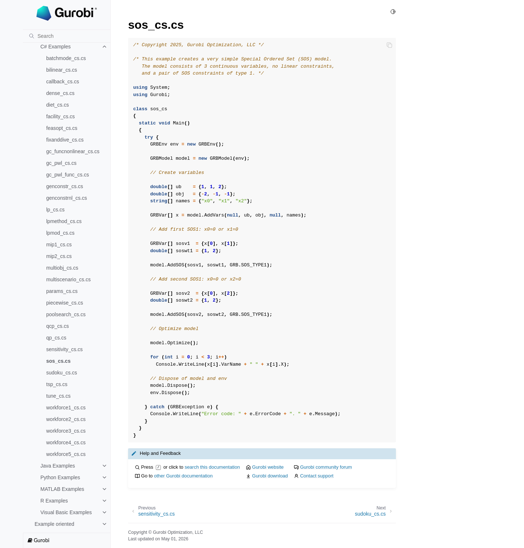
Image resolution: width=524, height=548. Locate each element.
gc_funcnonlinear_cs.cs (72, 151)
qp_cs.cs (56, 338)
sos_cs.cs (58, 361)
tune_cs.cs (58, 396)
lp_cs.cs (55, 210)
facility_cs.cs (60, 116)
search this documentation (212, 467)
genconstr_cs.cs (64, 186)
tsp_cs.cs (56, 384)
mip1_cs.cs (59, 244)
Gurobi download (270, 475)
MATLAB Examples (62, 489)
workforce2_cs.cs (66, 419)
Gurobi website (268, 467)
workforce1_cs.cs (66, 407)
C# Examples (55, 46)
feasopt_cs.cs (62, 128)
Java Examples (57, 466)
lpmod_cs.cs (60, 233)
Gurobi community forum (326, 467)
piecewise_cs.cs (64, 303)
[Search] (66, 36)
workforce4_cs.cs (66, 442)
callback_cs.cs (62, 81)
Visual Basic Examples (66, 512)
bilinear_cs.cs (61, 70)
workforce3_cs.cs (66, 431)
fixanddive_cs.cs (65, 140)
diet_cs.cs (57, 105)
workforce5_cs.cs (66, 454)
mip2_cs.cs (59, 256)
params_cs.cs (62, 291)
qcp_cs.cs (57, 326)
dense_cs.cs (60, 93)
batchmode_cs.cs (66, 58)
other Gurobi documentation (183, 475)
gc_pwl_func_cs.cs (67, 175)
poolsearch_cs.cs (66, 314)
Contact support (317, 475)
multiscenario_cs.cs (68, 279)
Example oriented (54, 524)
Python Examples (60, 477)
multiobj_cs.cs (62, 268)
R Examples (54, 501)
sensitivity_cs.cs (64, 349)
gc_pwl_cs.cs (61, 163)
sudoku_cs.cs (61, 373)
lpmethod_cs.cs (64, 221)
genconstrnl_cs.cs (66, 198)
